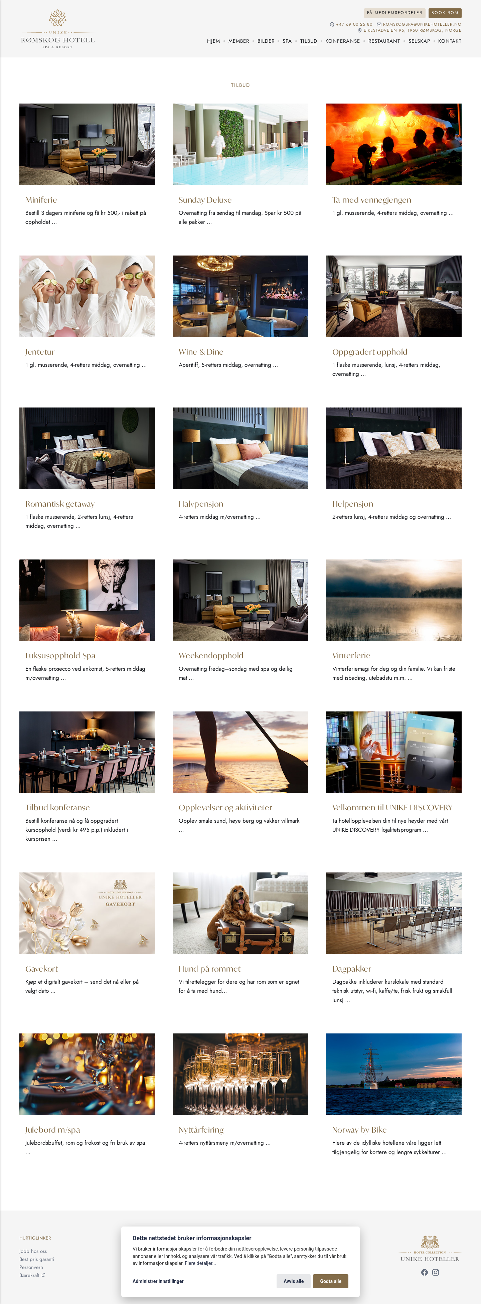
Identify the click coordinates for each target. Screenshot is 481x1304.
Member (238, 41)
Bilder (266, 41)
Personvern (31, 1267)
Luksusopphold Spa (60, 655)
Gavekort (41, 968)
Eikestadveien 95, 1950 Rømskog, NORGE (413, 30)
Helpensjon (352, 503)
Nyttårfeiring (201, 1129)
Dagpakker (351, 968)
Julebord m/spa (53, 1129)
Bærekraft (29, 1275)
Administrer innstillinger (158, 1281)
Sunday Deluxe (205, 199)
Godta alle (330, 1281)
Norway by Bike (359, 1129)
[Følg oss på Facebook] (424, 1273)
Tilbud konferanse (57, 807)
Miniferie (41, 199)
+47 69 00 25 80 (354, 24)
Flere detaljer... (200, 1263)
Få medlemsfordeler (395, 13)
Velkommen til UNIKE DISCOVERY (392, 807)
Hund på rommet (210, 968)
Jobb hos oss (33, 1251)
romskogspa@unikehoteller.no (422, 24)
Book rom (445, 13)
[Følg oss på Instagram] (435, 1273)
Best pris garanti (36, 1259)
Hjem (213, 41)
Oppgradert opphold (370, 351)
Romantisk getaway (60, 503)
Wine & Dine (201, 351)
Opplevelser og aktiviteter (225, 807)
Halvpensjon (201, 503)
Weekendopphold (211, 655)
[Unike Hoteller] (430, 1239)
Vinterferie (351, 655)
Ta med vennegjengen (372, 199)
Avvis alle (294, 1281)
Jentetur (40, 351)
